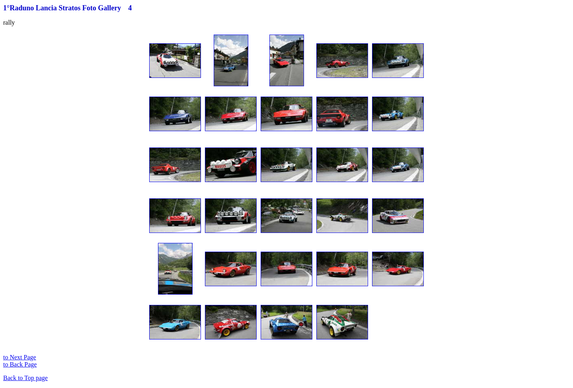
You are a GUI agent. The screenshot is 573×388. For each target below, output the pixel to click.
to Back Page (20, 364)
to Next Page (19, 357)
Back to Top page (25, 377)
